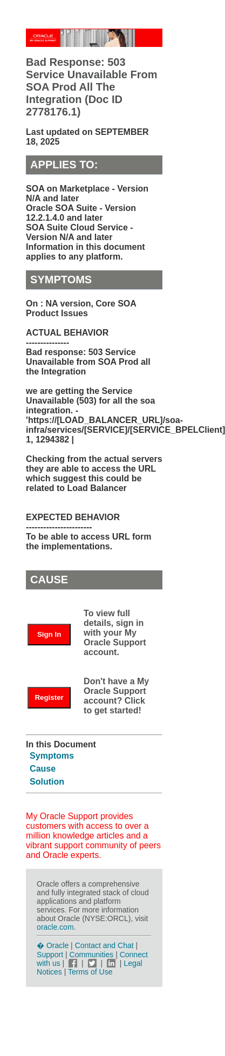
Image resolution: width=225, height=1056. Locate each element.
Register (49, 697)
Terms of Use (90, 972)
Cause (43, 768)
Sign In (49, 634)
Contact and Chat (104, 945)
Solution (47, 781)
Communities (92, 954)
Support (50, 954)
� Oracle (53, 945)
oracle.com (55, 927)
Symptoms (52, 755)
